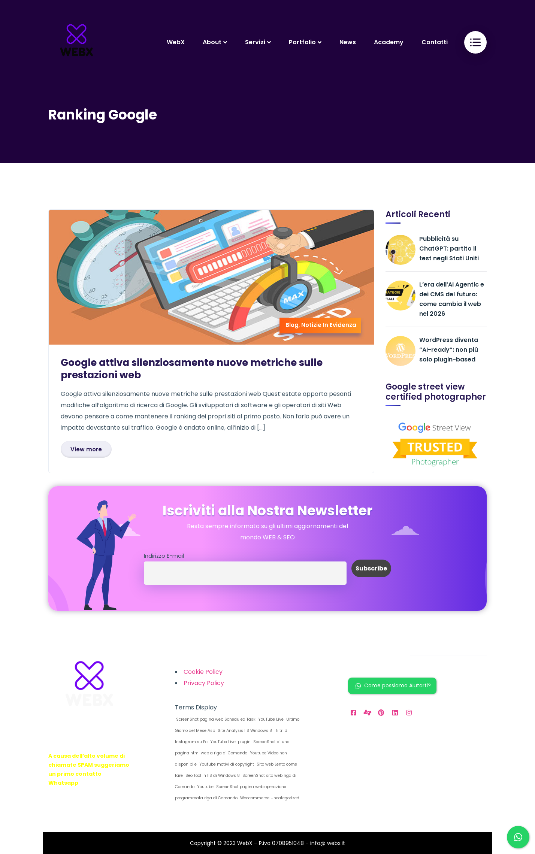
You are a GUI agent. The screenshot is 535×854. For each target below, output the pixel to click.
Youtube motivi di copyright (226, 764)
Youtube (205, 787)
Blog (292, 325)
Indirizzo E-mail (164, 556)
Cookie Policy (203, 671)
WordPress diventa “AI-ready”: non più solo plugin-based (448, 350)
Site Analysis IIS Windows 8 (244, 730)
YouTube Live (270, 719)
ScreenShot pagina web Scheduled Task (215, 719)
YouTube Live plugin (230, 742)
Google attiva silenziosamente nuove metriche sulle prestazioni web (192, 369)
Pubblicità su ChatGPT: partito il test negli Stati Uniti (449, 248)
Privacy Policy (204, 683)
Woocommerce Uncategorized (269, 798)
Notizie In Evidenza (328, 325)
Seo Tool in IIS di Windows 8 (212, 775)
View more (86, 449)
